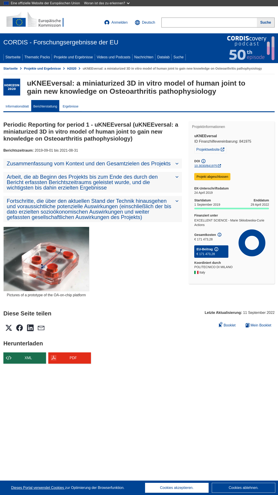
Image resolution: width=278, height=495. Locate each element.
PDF (73, 358)
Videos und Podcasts (113, 57)
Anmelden (116, 22)
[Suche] (266, 22)
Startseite (13, 57)
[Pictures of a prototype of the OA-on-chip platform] (46, 259)
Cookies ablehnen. (243, 488)
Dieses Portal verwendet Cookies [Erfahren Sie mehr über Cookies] (38, 488)
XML (28, 358)
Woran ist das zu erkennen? (107, 3)
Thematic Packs (37, 57)
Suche (178, 57)
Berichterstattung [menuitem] (45, 106)
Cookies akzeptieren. (177, 488)
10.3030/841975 (205, 166)
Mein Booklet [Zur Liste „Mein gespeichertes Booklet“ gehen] (258, 325)
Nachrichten (143, 57)
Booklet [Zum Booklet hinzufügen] (227, 324)
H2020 (71, 68)
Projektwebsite (211, 148)
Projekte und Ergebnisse (73, 57)
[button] (145, 22)
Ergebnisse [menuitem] (70, 106)
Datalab (163, 57)
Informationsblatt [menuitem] (17, 106)
